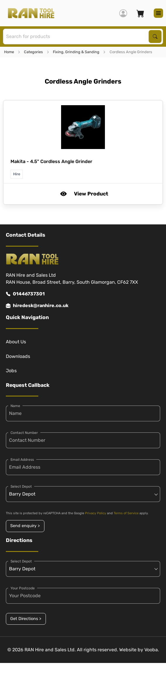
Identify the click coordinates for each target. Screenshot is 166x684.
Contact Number (24, 433)
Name (15, 406)
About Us (16, 341)
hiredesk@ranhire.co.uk (37, 305)
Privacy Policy (95, 513)
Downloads (18, 356)
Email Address (22, 460)
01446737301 (25, 293)
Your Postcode (23, 588)
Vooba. (151, 649)
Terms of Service (126, 513)
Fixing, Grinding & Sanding (76, 52)
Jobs (11, 370)
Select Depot (21, 486)
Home (9, 52)
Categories (33, 52)
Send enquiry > (25, 525)
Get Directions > (25, 618)
